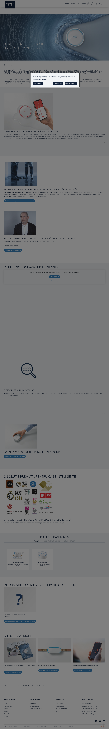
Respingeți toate (58, 83)
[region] (55, 80)
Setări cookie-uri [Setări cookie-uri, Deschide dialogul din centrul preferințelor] (37, 83)
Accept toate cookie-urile (71, 83)
